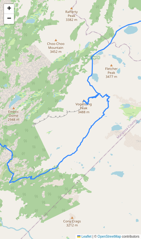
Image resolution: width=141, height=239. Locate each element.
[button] (9, 9)
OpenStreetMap (109, 236)
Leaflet (84, 236)
